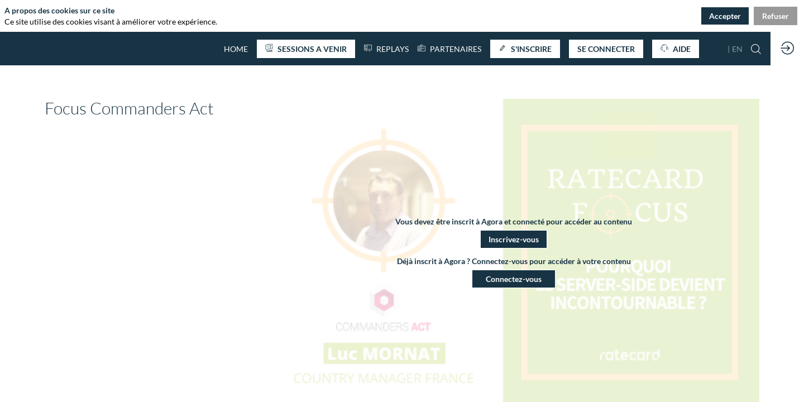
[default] (236, 48)
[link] (449, 48)
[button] (306, 49)
